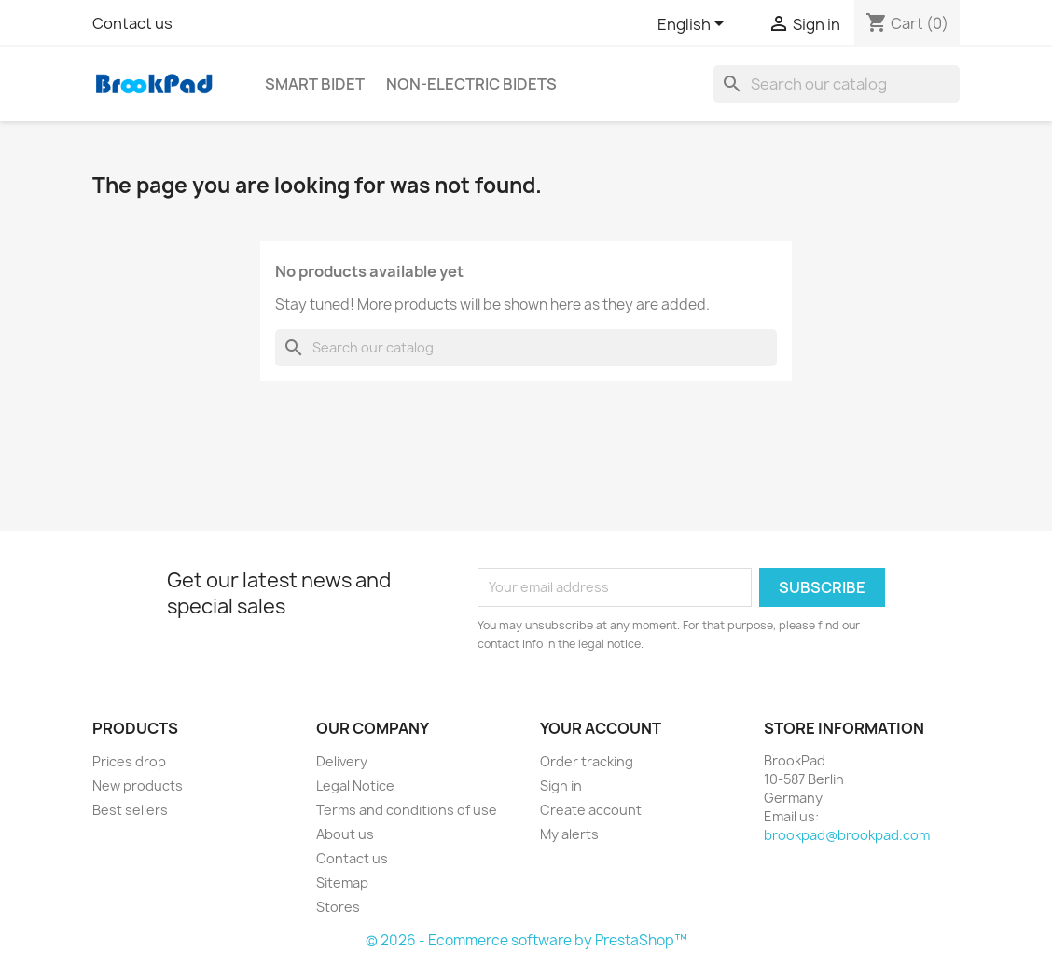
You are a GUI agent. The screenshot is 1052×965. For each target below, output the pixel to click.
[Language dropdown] (694, 25)
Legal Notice (355, 785)
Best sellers (130, 810)
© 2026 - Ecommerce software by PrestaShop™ (526, 940)
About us (345, 834)
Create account (591, 810)
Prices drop (129, 761)
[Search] (836, 84)
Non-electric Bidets (471, 84)
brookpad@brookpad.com (847, 835)
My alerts (569, 834)
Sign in (561, 785)
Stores (338, 907)
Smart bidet (315, 84)
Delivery (341, 761)
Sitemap (342, 882)
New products (137, 785)
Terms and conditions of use (406, 810)
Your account (600, 728)
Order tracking (586, 761)
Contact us (132, 23)
